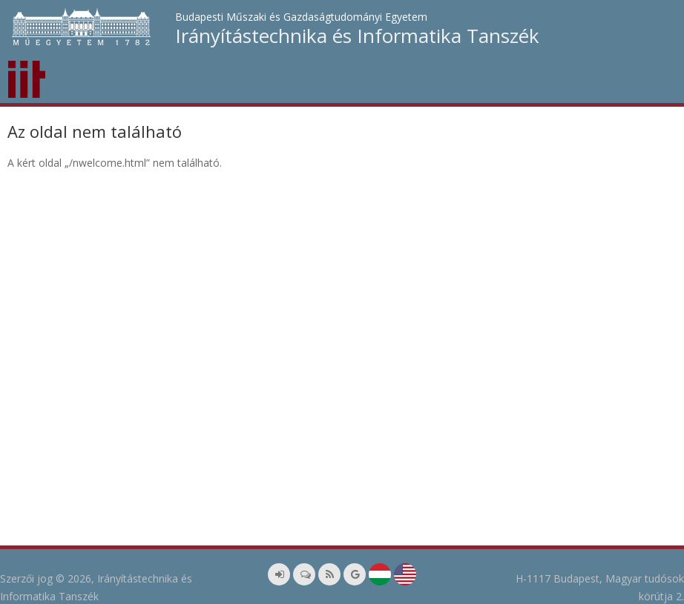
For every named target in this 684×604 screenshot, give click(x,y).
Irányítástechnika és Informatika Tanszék (357, 35)
